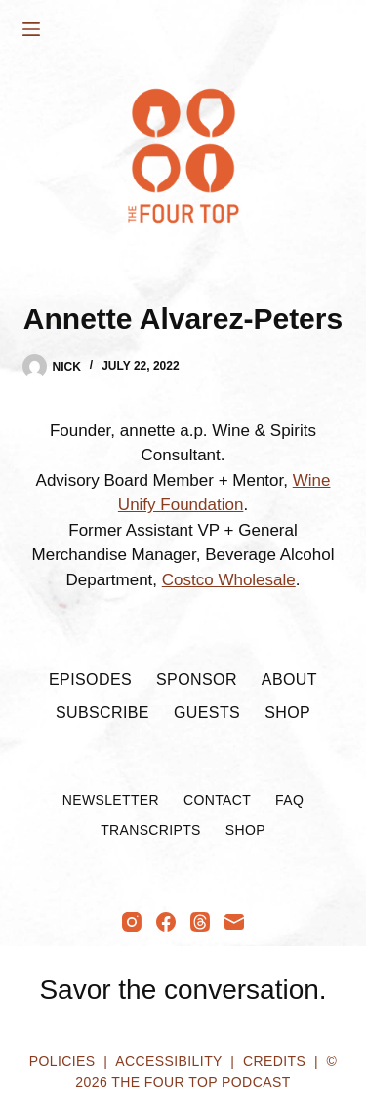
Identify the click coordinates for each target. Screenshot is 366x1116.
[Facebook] (166, 922)
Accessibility (168, 1061)
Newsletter (110, 800)
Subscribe (102, 712)
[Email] (234, 922)
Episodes (90, 679)
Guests (207, 712)
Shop (287, 712)
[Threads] (200, 922)
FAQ (289, 800)
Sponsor (196, 679)
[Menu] (31, 29)
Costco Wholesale (229, 580)
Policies (62, 1061)
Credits (274, 1061)
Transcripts (151, 830)
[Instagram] (132, 922)
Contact (217, 800)
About (289, 679)
